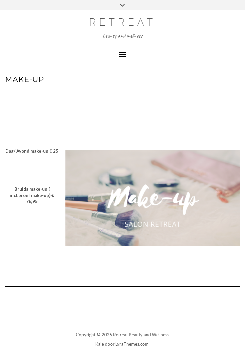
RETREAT (122, 22)
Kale (99, 344)
